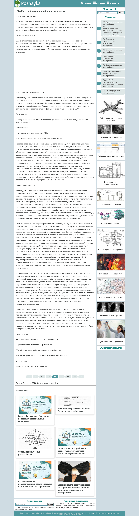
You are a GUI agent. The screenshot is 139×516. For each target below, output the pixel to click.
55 (62, 377)
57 (75, 377)
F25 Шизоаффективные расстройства (112, 51)
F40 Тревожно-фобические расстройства (109, 58)
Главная (87, 3)
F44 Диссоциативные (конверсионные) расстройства (112, 73)
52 (42, 377)
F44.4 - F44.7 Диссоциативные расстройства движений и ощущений (113, 83)
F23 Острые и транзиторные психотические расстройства (109, 42)
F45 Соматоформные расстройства (111, 92)
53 (49, 377)
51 (35, 377)
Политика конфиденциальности (108, 513)
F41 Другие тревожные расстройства (112, 66)
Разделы (100, 3)
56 (68, 377)
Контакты (114, 3)
